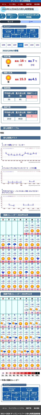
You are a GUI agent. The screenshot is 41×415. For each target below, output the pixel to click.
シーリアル (20, 408)
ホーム (4, 4)
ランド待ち (12, 4)
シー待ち (20, 4)
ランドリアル (13, 408)
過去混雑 (37, 4)
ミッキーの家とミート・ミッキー (13, 145)
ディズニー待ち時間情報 (20, 1)
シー (31, 22)
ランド (10, 22)
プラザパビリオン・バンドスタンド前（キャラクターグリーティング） (20, 192)
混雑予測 (28, 4)
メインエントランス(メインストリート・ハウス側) (19, 168)
